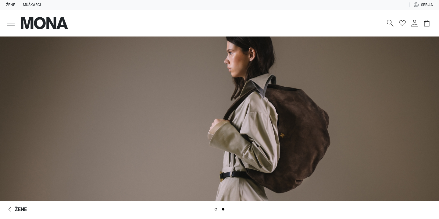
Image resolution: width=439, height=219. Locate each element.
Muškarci (32, 5)
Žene (10, 5)
